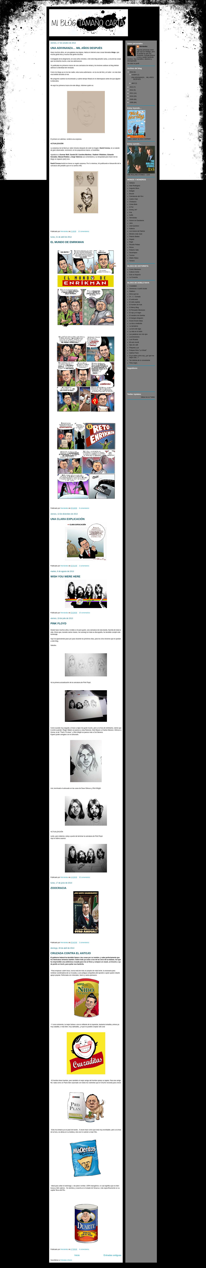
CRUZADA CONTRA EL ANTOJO (70, 953)
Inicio (77, 1255)
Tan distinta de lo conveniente (139, 360)
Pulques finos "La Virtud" (138, 350)
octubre (134, 75)
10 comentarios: (85, 613)
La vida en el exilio (135, 331)
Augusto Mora (134, 188)
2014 (132, 72)
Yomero (132, 261)
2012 (132, 90)
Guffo (131, 215)
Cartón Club (133, 199)
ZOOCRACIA (58, 888)
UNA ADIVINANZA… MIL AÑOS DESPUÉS (76, 48)
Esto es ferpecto (135, 275)
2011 (132, 93)
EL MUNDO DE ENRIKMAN (67, 242)
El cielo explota (134, 302)
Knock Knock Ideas (136, 321)
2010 (132, 96)
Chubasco (132, 202)
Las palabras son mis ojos (138, 334)
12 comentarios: (84, 231)
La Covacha (133, 277)
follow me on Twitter (148, 397)
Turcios (131, 255)
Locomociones (134, 337)
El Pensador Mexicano (137, 310)
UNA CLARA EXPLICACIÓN (67, 519)
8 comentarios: (84, 508)
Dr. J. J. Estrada (134, 297)
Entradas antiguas (112, 1255)
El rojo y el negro (135, 313)
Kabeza (132, 228)
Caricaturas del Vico (136, 196)
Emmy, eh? (133, 210)
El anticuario (133, 299)
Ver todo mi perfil (133, 63)
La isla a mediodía (135, 323)
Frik (130, 212)
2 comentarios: (84, 566)
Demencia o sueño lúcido (138, 289)
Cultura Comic (134, 272)
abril (133, 83)
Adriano (132, 183)
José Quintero (134, 226)
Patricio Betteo (134, 236)
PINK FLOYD (58, 623)
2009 (132, 99)
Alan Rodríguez (134, 186)
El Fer (131, 207)
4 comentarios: (84, 1249)
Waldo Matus (133, 258)
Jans (131, 223)
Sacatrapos (133, 253)
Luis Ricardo (133, 339)
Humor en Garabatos (136, 220)
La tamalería (133, 326)
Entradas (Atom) (66, 1260)
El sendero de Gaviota (137, 315)
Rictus (131, 247)
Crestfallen (133, 286)
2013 (132, 87)
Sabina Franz (134, 353)
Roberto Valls (134, 250)
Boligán (132, 191)
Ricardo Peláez (134, 244)
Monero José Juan (135, 234)
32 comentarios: (85, 877)
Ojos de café (133, 345)
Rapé (131, 242)
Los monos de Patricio (137, 231)
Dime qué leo (134, 294)
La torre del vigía (135, 329)
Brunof (131, 194)
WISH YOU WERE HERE (65, 576)
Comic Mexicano (135, 269)
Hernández (143, 46)
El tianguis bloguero (136, 318)
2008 (132, 102)
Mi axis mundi (134, 342)
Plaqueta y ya (134, 348)
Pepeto (131, 239)
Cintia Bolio (133, 204)
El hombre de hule (135, 305)
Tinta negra (133, 363)
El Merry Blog (134, 307)
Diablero (132, 291)
